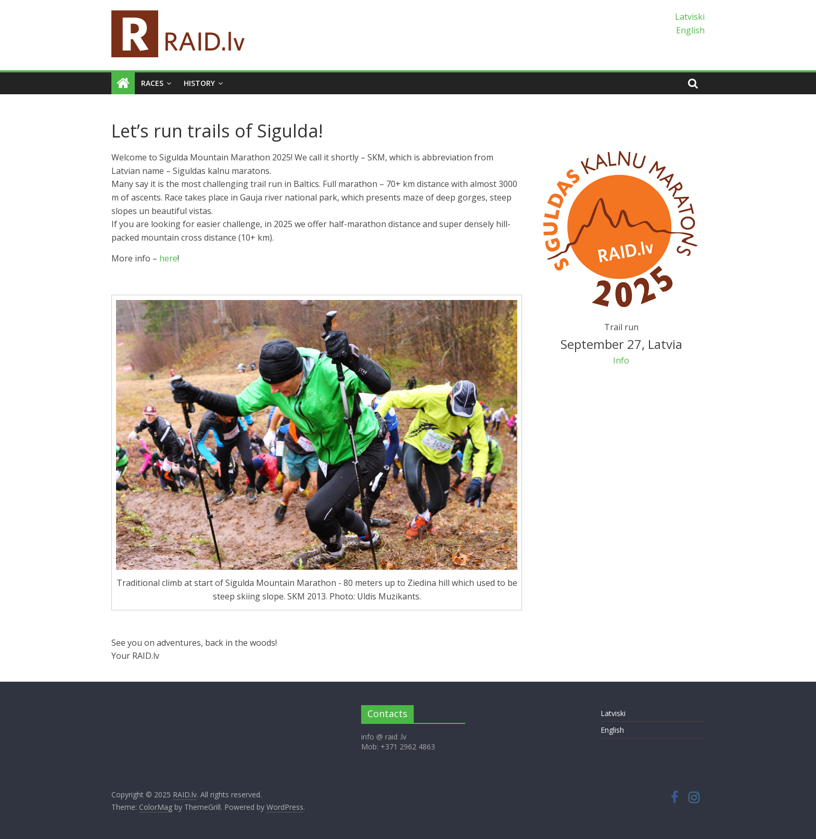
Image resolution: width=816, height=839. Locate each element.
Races (152, 83)
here (168, 258)
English (690, 30)
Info (621, 360)
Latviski (690, 16)
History (199, 83)
